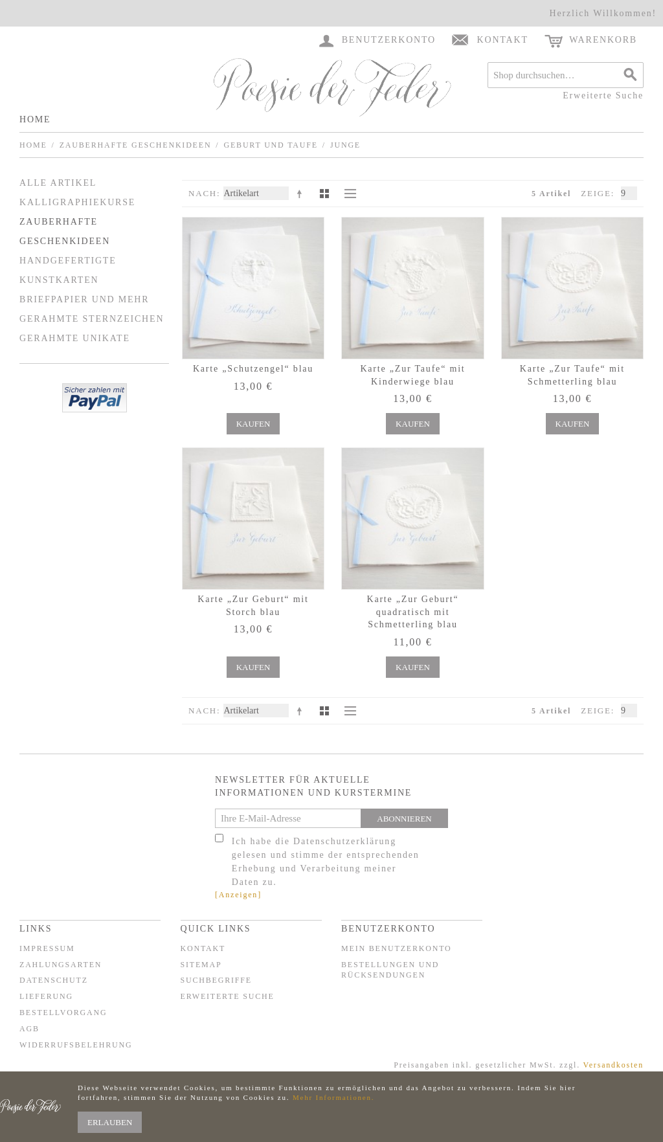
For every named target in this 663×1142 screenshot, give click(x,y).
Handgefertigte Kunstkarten (68, 270)
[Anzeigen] (238, 894)
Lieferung (46, 996)
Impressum (47, 948)
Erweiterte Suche (603, 95)
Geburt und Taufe (270, 145)
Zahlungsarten (60, 964)
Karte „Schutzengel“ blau (253, 369)
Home (35, 119)
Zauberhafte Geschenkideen (136, 145)
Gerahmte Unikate (74, 338)
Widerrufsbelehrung (75, 1044)
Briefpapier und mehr (84, 299)
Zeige (596, 193)
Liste (347, 193)
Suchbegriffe (216, 980)
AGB (29, 1028)
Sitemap (201, 964)
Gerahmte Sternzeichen (91, 319)
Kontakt (203, 948)
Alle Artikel (57, 183)
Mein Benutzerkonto (396, 948)
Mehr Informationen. (333, 1097)
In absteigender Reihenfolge (301, 193)
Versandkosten (613, 1064)
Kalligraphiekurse (77, 202)
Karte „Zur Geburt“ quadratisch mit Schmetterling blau (412, 611)
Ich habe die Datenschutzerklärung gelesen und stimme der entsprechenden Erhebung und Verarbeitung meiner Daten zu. (326, 861)
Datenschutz (53, 980)
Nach (202, 193)
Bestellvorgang (63, 1012)
